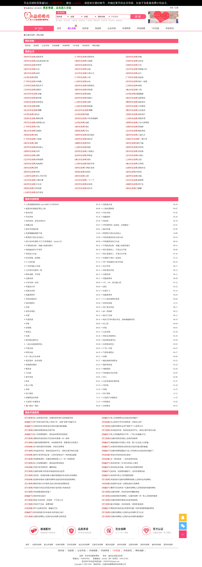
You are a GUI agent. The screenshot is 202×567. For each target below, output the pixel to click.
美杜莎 (89, 139)
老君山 (28, 332)
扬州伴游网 (156, 545)
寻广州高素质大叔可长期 (113, 262)
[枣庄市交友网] (30, 123)
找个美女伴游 (108, 307)
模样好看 (39, 118)
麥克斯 (38, 98)
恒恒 (36, 135)
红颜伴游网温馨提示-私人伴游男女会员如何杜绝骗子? (132, 451)
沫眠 (89, 102)
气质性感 (29, 319)
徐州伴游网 (121, 545)
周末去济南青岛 (109, 336)
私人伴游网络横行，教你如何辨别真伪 (48, 463)
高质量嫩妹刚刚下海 (34, 233)
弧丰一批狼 (142, 81)
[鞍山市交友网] (30, 131)
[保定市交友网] (30, 69)
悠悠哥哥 (39, 57)
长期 (27, 315)
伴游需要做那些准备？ (42, 492)
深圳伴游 (82, 20)
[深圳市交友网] (30, 61)
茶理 (38, 172)
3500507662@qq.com (111, 561)
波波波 (141, 77)
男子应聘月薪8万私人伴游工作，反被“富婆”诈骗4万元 (54, 422)
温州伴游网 (144, 545)
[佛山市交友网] (132, 90)
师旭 (140, 86)
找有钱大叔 (107, 204)
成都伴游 (119, 20)
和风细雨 (39, 159)
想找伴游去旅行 (39, 496)
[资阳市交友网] (30, 151)
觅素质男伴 (107, 278)
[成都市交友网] (81, 143)
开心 (105, 377)
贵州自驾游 (107, 303)
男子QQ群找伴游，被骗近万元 (45, 508)
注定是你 (141, 110)
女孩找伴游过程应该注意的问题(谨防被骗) (50, 426)
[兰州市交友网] (30, 86)
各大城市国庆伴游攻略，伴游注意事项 (48, 447)
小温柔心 (90, 151)
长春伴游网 (60, 545)
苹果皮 (89, 155)
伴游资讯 (170, 28)
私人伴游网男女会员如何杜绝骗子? (124, 418)
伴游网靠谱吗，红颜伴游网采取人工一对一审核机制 (54, 459)
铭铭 (89, 94)
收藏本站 (29, 8)
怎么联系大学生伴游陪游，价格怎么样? (126, 422)
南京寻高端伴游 (32, 229)
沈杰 (140, 159)
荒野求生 (90, 57)
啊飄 (90, 110)
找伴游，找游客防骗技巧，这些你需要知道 (128, 471)
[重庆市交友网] (132, 110)
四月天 (89, 188)
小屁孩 (38, 139)
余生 (89, 81)
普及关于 (39, 86)
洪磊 (89, 69)
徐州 (38, 73)
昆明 (36, 168)
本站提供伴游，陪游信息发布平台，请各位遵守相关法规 (133, 430)
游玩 (105, 287)
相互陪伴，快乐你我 (34, 361)
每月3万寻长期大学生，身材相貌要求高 (119, 319)
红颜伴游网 (30, 35)
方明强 (141, 164)
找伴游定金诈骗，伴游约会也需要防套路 (127, 467)
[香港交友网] (80, 131)
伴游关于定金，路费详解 (43, 504)
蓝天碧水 (39, 192)
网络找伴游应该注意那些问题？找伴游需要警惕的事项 (132, 508)
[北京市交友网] (132, 69)
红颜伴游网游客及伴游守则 (44, 430)
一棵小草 (143, 139)
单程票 (89, 90)
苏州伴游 (111, 20)
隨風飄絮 (140, 94)
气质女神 (29, 348)
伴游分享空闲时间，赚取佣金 (45, 467)
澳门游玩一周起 (32, 406)
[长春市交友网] (132, 61)
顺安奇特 (141, 131)
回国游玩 (90, 86)
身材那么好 (40, 123)
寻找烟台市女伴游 (110, 373)
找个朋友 (29, 393)
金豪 (87, 123)
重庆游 (28, 369)
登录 (171, 8)
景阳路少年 (142, 69)
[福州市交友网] (132, 135)
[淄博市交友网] (132, 123)
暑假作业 (141, 168)
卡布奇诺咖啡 (92, 118)
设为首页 (38, 8)
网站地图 (40, 35)
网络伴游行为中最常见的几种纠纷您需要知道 (51, 484)
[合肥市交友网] (132, 168)
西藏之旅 (29, 225)
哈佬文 (88, 172)
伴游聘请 (126, 28)
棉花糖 (89, 106)
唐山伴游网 (48, 545)
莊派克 (89, 184)
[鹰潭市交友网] (132, 102)
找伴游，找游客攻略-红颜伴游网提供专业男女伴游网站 (55, 475)
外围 (105, 356)
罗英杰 (139, 172)
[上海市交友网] (81, 81)
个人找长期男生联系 (111, 299)
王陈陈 (89, 61)
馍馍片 (38, 90)
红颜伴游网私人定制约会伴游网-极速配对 (127, 516)
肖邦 (38, 151)
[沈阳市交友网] (132, 65)
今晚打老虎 (89, 168)
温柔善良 (141, 98)
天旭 (38, 127)
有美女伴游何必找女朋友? (121, 455)
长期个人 (106, 291)
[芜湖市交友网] (30, 118)
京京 (38, 69)
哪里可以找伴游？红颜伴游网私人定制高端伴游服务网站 (133, 488)
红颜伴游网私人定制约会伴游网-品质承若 (49, 516)
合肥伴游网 (36, 545)
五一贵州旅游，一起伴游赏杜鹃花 (124, 459)
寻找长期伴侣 (31, 299)
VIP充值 (155, 28)
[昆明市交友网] (132, 147)
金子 (140, 73)
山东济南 (106, 332)
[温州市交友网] (81, 86)
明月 (89, 143)
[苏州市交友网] (132, 57)
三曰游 (28, 373)
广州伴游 (89, 20)
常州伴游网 (71, 545)
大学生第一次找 (32, 283)
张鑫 (39, 94)
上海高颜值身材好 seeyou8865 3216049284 (42, 204)
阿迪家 (141, 127)
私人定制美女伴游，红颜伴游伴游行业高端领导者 (53, 418)
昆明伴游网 (167, 545)
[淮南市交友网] (81, 61)
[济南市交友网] (132, 114)
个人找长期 (30, 262)
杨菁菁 (141, 180)
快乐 (27, 381)
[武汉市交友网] (132, 81)
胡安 (89, 159)
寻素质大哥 (30, 287)
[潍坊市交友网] (81, 90)
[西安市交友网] (30, 172)
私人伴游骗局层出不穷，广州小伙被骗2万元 (128, 434)
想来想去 (39, 102)
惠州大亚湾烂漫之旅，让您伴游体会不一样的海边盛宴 (55, 455)
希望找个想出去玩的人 (112, 233)
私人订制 (29, 385)
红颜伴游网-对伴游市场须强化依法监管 (49, 471)
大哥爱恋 (141, 106)
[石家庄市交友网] (133, 139)
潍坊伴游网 (110, 545)
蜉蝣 (38, 106)
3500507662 (57, 3)
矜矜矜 (38, 65)
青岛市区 (29, 213)
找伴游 (85, 28)
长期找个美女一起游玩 (112, 258)
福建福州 (106, 217)
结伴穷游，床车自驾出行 (36, 221)
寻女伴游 (106, 213)
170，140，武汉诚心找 (112, 283)
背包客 (141, 151)
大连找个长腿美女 (110, 398)
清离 (38, 155)
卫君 (87, 176)
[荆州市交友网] (30, 57)
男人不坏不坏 (41, 176)
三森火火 (141, 135)
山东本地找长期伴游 (111, 381)
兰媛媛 (139, 188)
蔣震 (36, 77)
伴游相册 (141, 28)
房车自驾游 (30, 311)
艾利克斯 (37, 188)
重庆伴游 (97, 20)
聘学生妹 (29, 352)
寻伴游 (105, 385)
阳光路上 (39, 147)
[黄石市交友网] (30, 73)
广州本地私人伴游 (33, 266)
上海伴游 (74, 20)
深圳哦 (28, 328)
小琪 (140, 90)
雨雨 (89, 147)
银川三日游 (107, 315)
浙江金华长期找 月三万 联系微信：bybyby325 (44, 241)
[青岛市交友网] (81, 69)
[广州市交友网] (81, 57)
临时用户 (141, 114)
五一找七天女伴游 (33, 356)
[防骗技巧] (106, 418)
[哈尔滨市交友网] (30, 94)
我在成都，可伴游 (33, 274)
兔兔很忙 (39, 164)
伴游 (27, 307)
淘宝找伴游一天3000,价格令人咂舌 (124, 463)
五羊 (140, 65)
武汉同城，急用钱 (33, 258)
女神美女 (106, 406)
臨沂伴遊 (106, 229)
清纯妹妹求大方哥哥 (34, 250)
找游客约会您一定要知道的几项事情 (125, 484)
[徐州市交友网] (30, 184)
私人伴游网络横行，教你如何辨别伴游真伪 (50, 434)
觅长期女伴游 (108, 270)
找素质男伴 (30, 295)
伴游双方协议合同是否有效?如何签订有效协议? (52, 488)
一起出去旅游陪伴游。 (35, 344)
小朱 (89, 77)
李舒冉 (141, 147)
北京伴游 (67, 20)
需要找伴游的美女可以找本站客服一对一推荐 (51, 438)
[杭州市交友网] (81, 98)
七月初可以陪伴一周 (34, 270)
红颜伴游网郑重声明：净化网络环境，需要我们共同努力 (55, 442)
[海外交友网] (80, 127)
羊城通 (38, 81)
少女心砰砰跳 (143, 123)
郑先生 (89, 65)
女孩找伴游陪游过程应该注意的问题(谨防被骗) (129, 447)
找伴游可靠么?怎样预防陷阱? (122, 475)
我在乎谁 (90, 164)
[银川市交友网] (30, 106)
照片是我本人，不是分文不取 (115, 250)
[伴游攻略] (106, 422)
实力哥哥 (106, 266)
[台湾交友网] (29, 77)
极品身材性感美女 (110, 361)
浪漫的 (38, 131)
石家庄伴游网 (97, 545)
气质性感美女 (108, 352)
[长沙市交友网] (81, 73)
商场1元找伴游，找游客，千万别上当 (48, 500)
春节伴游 (29, 377)
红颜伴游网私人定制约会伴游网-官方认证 (127, 512)
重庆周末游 (107, 365)
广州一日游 (107, 348)
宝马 (87, 131)
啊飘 (39, 110)
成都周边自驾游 (32, 398)
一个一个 (90, 180)
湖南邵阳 (106, 369)
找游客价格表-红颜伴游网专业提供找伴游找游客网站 (54, 479)
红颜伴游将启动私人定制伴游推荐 (124, 438)
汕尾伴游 (106, 274)
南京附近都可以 (32, 340)
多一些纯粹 (107, 311)
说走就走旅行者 (42, 61)
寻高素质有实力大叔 (111, 241)
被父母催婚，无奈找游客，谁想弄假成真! (127, 504)
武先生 (141, 61)
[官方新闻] (28, 418)
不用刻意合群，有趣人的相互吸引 (39, 246)
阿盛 (87, 114)
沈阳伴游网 (133, 545)
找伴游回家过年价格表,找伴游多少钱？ (48, 512)
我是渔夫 (141, 102)
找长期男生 (30, 303)
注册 (176, 8)
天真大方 (90, 73)
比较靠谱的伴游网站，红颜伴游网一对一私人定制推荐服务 (134, 496)
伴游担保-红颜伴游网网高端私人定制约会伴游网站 (131, 479)
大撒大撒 (39, 180)
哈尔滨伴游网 (84, 545)
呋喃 (140, 57)
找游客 (98, 28)
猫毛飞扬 (140, 143)
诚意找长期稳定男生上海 (36, 209)
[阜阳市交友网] (81, 94)
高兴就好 (90, 135)
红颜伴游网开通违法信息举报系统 (124, 500)
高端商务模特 (31, 365)
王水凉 (38, 184)
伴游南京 (106, 402)
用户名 (141, 184)
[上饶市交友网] (81, 147)
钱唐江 (89, 98)
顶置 (36, 143)
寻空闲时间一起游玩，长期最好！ (116, 225)
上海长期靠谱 (108, 209)
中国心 (141, 155)
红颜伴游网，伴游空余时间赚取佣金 (125, 492)
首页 (59, 28)
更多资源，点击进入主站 (57, 7)
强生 (87, 127)
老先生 (37, 114)
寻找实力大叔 (31, 254)
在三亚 (105, 324)
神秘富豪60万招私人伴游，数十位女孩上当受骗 (129, 442)
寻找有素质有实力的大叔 (113, 237)
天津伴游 (104, 20)
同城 (105, 389)
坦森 (140, 176)
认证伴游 (112, 28)
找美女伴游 (30, 291)
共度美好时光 (108, 344)
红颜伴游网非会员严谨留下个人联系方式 (127, 426)
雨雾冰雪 (141, 118)
